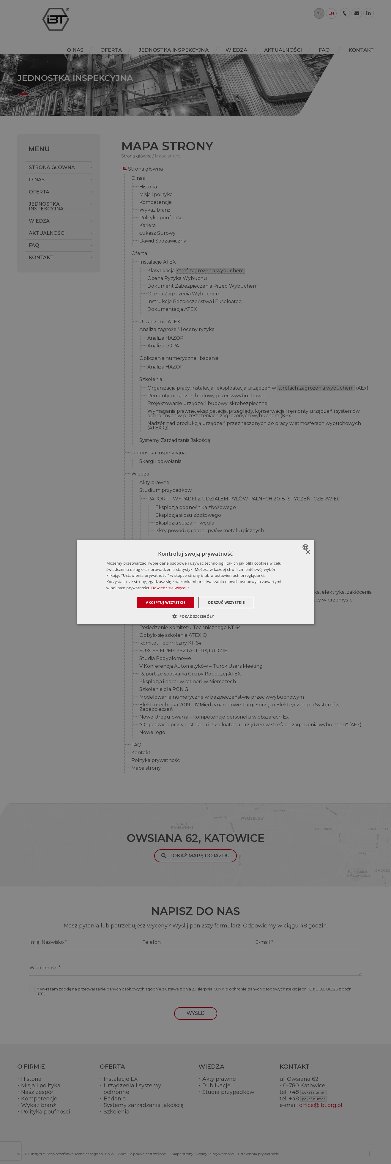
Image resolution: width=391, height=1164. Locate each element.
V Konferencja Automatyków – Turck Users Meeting (201, 666)
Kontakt (141, 752)
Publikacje (216, 1085)
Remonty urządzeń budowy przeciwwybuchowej (206, 395)
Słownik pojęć (155, 548)
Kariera (147, 225)
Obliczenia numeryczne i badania (178, 358)
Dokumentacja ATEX (172, 309)
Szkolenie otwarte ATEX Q (170, 612)
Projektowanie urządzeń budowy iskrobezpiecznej (208, 403)
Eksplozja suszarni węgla (184, 523)
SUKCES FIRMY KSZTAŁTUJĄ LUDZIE (183, 650)
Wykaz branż (154, 210)
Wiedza (140, 474)
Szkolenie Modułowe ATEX (171, 620)
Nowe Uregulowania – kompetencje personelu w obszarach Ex (214, 717)
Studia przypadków (228, 1092)
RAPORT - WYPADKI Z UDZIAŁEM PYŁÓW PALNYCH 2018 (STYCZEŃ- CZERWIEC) (244, 499)
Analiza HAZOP (165, 338)
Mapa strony (146, 768)
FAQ (136, 745)
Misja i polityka (156, 194)
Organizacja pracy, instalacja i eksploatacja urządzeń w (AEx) (257, 388)
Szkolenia (150, 379)
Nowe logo (152, 732)
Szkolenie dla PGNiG (163, 689)
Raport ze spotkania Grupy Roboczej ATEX (190, 674)
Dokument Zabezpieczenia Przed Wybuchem (202, 286)
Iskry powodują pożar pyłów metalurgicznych (209, 530)
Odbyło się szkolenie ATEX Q (173, 635)
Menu (39, 149)
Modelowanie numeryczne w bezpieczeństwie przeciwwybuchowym (221, 697)
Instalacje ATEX (157, 262)
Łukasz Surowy (157, 233)
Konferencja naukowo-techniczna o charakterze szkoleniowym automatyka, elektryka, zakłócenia (255, 592)
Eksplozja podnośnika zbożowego (195, 507)
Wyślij (196, 1013)
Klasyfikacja (196, 271)
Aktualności (145, 583)
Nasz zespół (37, 1092)
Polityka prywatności (156, 760)
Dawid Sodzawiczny (162, 241)
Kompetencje (155, 202)
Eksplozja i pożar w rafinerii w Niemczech (187, 681)
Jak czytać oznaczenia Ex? (170, 571)
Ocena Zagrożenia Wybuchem (183, 294)
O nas (138, 178)
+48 (308, 1092)
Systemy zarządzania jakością (144, 1105)
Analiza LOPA (163, 346)
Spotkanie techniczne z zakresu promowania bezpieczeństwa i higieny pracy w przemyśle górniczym (246, 602)
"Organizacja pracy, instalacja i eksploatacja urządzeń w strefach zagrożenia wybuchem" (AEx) (250, 724)
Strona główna (145, 169)
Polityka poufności (161, 217)
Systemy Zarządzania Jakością (174, 440)
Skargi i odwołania (160, 461)
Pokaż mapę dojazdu (199, 856)
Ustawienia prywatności (259, 1154)
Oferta (139, 253)
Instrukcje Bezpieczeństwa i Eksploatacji (195, 301)
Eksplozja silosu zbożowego (188, 515)
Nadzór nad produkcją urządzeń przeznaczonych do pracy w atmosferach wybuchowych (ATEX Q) (254, 426)
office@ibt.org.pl (320, 1105)
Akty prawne (154, 482)
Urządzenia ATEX (159, 322)
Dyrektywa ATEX (159, 555)
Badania (115, 1098)
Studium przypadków (165, 490)
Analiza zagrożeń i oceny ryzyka (177, 329)
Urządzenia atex (158, 563)
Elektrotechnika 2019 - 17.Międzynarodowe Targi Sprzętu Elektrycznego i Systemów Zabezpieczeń (239, 707)
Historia (148, 187)
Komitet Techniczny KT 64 (170, 643)
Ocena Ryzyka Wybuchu (177, 278)
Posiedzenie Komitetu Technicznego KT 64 (190, 627)
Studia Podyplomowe (165, 658)
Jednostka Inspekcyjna (158, 453)
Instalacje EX (121, 1079)
